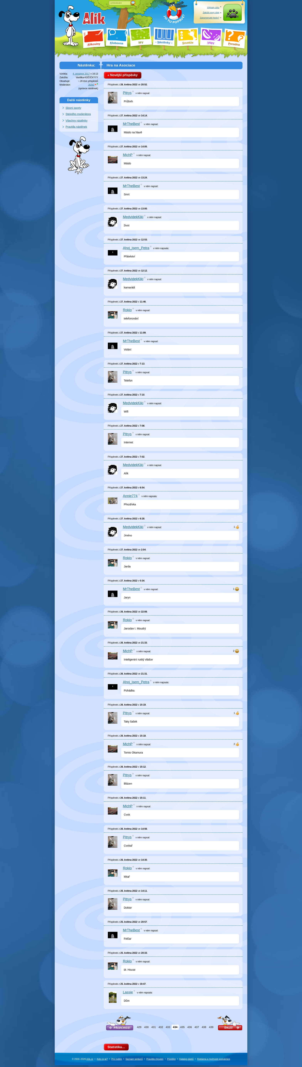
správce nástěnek (88, 88)
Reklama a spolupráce (213, 1060)
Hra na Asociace (121, 65)
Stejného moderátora (78, 114)
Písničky (171, 1060)
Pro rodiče (116, 1060)
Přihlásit (232, 17)
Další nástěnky (79, 100)
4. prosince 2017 (81, 73)
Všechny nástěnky (77, 120)
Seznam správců (134, 1060)
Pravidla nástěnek (76, 126)
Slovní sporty (73, 107)
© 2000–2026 (82, 1060)
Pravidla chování (155, 1060)
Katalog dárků (186, 1060)
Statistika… (117, 1048)
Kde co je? (102, 1060)
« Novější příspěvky (124, 75)
